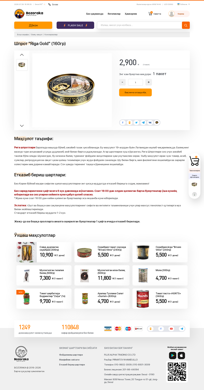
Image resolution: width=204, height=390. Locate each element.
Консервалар (51, 34)
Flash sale (75, 25)
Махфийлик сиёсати (69, 359)
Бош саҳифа (23, 34)
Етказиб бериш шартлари (72, 364)
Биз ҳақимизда (94, 13)
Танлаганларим (194, 170)
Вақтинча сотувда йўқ (135, 92)
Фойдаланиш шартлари (71, 354)
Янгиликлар (114, 13)
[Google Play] (172, 355)
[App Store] (181, 355)
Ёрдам (53, 4)
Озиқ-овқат (37, 34)
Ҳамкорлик (131, 13)
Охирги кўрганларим (194, 176)
